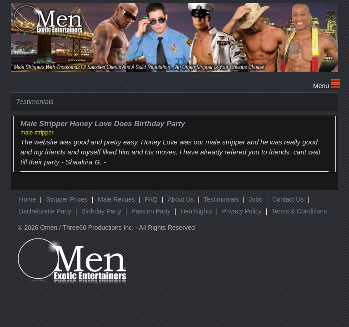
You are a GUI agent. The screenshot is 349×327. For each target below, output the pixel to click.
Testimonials (221, 199)
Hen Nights (196, 211)
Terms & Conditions (299, 211)
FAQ (151, 199)
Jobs (255, 199)
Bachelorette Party (45, 211)
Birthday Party (101, 211)
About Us (181, 199)
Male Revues (116, 199)
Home (27, 199)
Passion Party (150, 211)
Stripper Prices (67, 199)
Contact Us (288, 199)
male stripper (37, 132)
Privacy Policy (242, 211)
